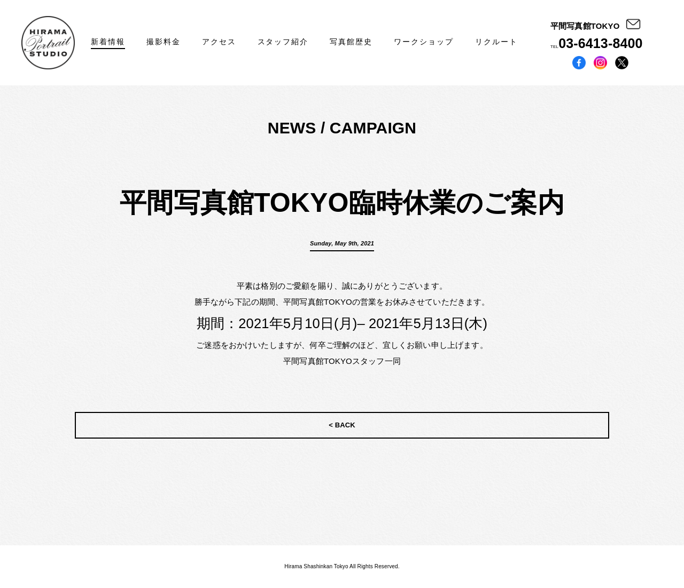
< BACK (342, 425)
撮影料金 (163, 41)
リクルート (496, 41)
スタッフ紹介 (283, 41)
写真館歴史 (351, 41)
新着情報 (108, 41)
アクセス (219, 41)
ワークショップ (424, 41)
